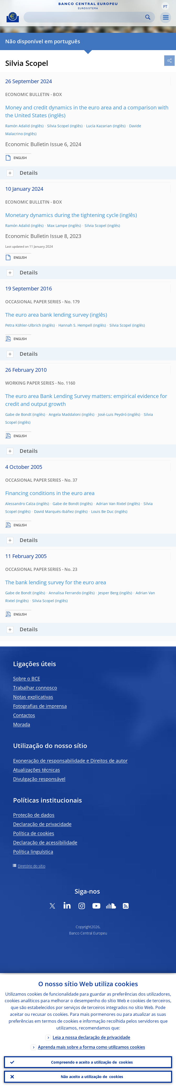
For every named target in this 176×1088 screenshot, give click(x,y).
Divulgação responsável (39, 779)
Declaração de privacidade (42, 824)
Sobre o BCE (26, 678)
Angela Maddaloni (65, 414)
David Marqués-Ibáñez (54, 511)
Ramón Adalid (17, 125)
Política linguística (33, 851)
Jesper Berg (108, 592)
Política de (33, 833)
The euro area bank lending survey (47, 314)
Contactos (24, 715)
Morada (21, 724)
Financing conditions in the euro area (50, 493)
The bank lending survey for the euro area (55, 582)
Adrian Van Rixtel (111, 503)
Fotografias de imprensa (40, 706)
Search (148, 17)
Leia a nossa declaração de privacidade (91, 1036)
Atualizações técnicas (36, 770)
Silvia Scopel (58, 125)
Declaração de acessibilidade (45, 842)
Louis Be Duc (102, 511)
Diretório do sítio (31, 865)
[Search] (85, 17)
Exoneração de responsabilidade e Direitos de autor (70, 760)
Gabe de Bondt (18, 414)
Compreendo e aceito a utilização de (92, 1061)
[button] (165, 6)
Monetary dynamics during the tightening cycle (61, 215)
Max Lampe (57, 225)
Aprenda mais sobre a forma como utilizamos (91, 1046)
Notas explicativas (33, 697)
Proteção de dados (33, 815)
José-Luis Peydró (112, 414)
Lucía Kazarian (99, 125)
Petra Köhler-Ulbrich (23, 325)
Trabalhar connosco (35, 687)
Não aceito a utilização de (92, 1076)
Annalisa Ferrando (65, 592)
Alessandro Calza (20, 503)
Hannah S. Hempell (75, 325)
